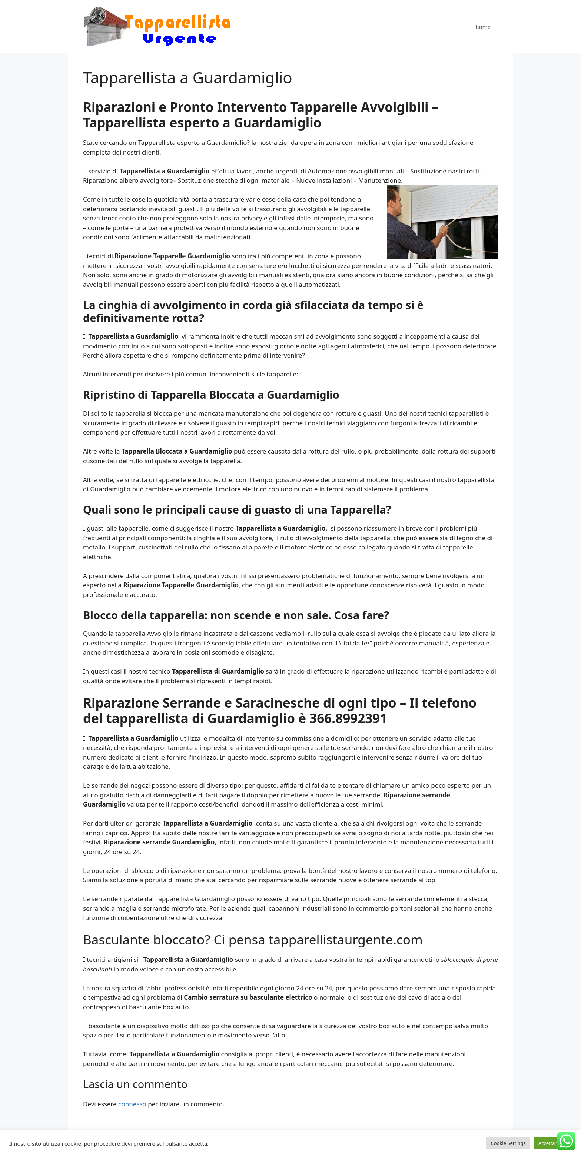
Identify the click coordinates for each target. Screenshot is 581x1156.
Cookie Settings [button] (508, 1143)
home (483, 26)
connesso (132, 1104)
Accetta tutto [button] (552, 1143)
